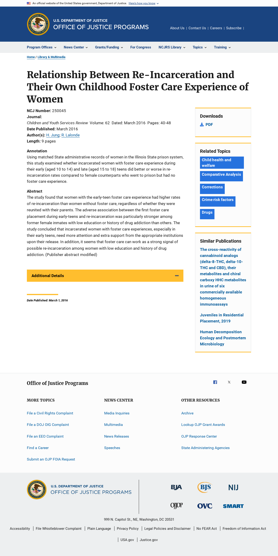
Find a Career (38, 448)
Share (251, 31)
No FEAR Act (206, 529)
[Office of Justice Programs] (38, 24)
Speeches (112, 448)
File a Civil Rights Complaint (50, 413)
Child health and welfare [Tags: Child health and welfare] (216, 162)
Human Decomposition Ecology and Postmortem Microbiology (223, 337)
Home (31, 57)
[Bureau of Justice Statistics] (205, 493)
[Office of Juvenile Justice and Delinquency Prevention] (177, 510)
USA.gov (127, 540)
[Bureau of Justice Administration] (176, 490)
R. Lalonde (70, 135)
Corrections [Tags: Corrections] (212, 187)
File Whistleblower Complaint (59, 529)
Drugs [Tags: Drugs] (207, 212)
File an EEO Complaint (45, 436)
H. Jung (53, 135)
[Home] (101, 24)
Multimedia (113, 424)
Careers (216, 28)
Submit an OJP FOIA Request (51, 459)
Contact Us (197, 28)
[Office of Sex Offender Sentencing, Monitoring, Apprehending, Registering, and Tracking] (233, 509)
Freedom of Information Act (244, 529)
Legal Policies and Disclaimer (167, 529)
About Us (177, 28)
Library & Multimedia (51, 57)
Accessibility (20, 529)
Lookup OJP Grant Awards (203, 424)
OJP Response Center (199, 436)
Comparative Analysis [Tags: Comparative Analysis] (221, 174)
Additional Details (48, 275)
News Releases (116, 436)
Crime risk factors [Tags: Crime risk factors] (218, 199)
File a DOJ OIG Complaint (48, 424)
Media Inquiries (116, 413)
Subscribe (234, 28)
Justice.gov (149, 540)
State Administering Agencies (205, 448)
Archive (187, 413)
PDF (209, 124)
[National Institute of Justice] (233, 491)
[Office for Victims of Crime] (204, 509)
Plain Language (99, 529)
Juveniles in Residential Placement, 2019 (222, 318)
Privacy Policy (128, 529)
